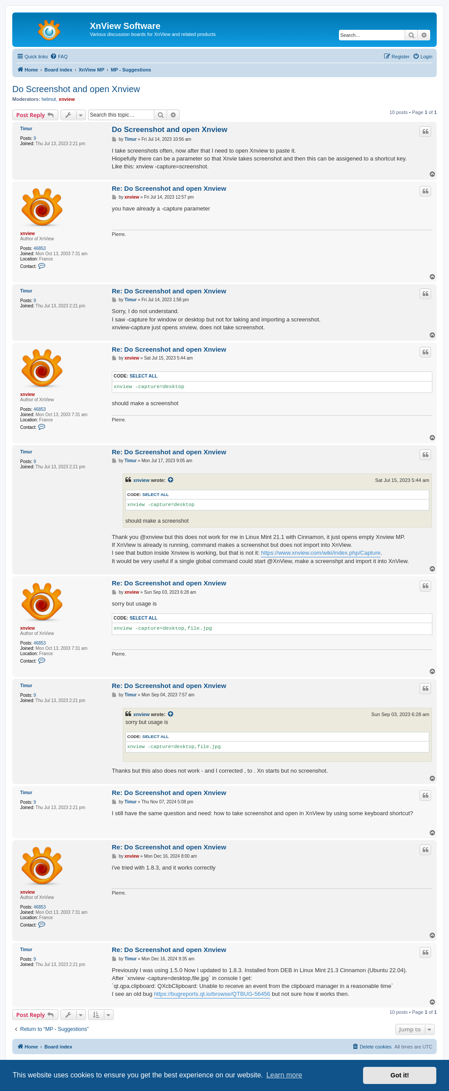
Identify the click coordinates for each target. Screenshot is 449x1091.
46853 (40, 248)
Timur (26, 128)
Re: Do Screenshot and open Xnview (169, 188)
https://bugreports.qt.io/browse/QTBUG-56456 (212, 994)
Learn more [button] (284, 1075)
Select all (143, 376)
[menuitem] (59, 56)
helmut (49, 99)
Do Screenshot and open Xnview (76, 89)
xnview (67, 99)
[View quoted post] (171, 480)
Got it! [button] (400, 1075)
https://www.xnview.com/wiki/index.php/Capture (320, 552)
